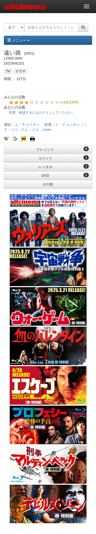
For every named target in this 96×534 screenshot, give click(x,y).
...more (45, 130)
